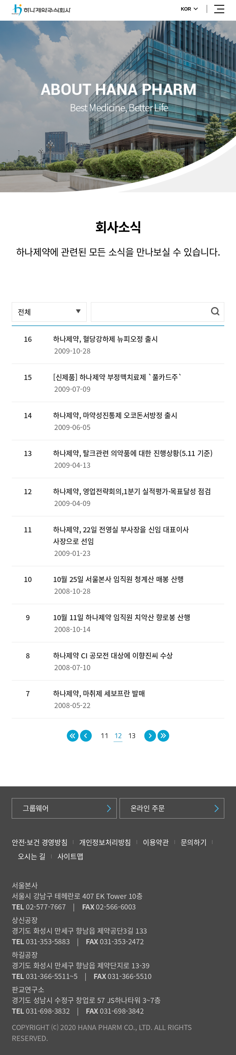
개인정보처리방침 (105, 842)
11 (104, 735)
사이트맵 (70, 856)
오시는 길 (32, 856)
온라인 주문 (174, 808)
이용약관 (156, 842)
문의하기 (193, 842)
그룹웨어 (67, 808)
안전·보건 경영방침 (39, 842)
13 (132, 735)
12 (118, 735)
